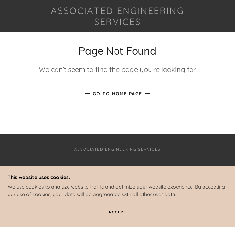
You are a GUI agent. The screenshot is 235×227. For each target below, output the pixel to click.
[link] (118, 16)
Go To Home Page (117, 93)
